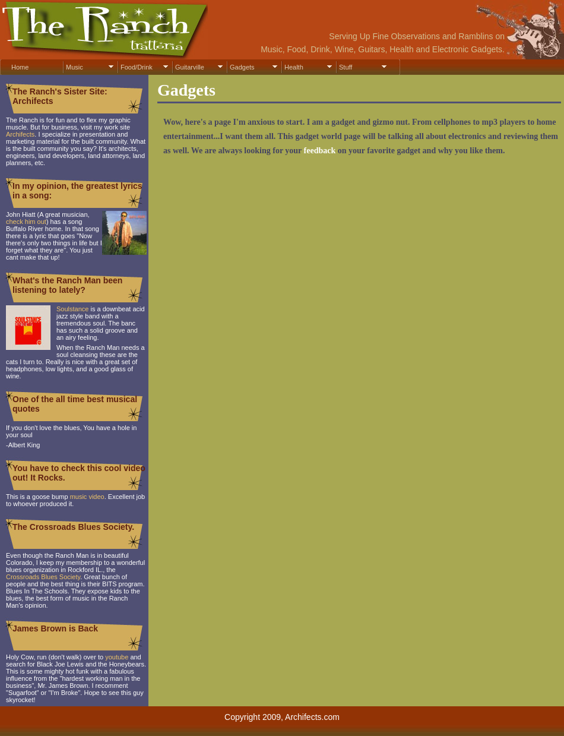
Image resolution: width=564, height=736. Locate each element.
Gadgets (242, 67)
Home (19, 67)
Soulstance (72, 308)
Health (293, 67)
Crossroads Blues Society (43, 576)
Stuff (345, 67)
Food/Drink (137, 67)
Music (74, 67)
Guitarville (189, 67)
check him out (26, 221)
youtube (116, 657)
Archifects (20, 134)
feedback (320, 150)
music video (87, 496)
